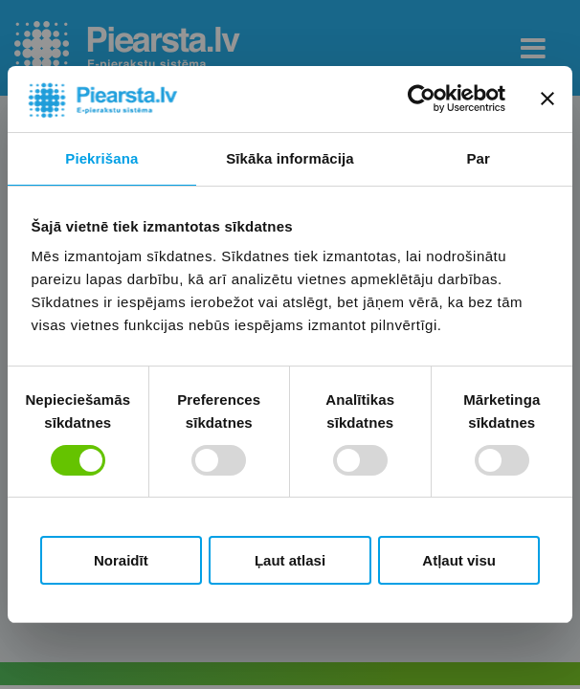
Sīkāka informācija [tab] (290, 158)
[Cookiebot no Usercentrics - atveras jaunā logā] (421, 98)
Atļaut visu (459, 560)
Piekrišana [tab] (101, 158)
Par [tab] (478, 158)
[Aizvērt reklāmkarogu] (547, 98)
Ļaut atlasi (290, 560)
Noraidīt (121, 560)
